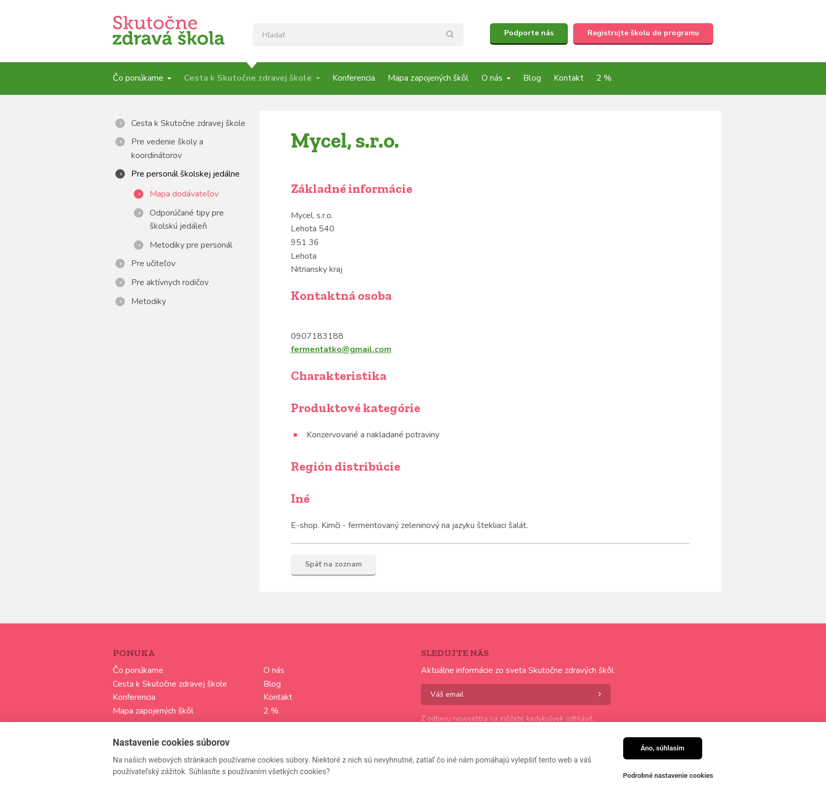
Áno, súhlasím (662, 748)
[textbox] (358, 34)
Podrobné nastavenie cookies (668, 775)
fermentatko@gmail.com (341, 349)
